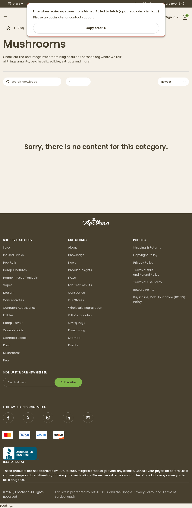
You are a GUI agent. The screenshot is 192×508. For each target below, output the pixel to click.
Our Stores (76, 300)
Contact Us (76, 293)
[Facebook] (8, 417)
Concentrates (13, 300)
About (72, 247)
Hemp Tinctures (15, 270)
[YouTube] (88, 417)
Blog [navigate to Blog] (21, 28)
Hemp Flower (13, 323)
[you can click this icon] (185, 17)
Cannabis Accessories (19, 308)
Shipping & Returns (147, 247)
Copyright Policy (145, 255)
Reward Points (143, 289)
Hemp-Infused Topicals (20, 277)
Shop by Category (17, 240)
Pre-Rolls (10, 262)
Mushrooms (11, 353)
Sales (7, 247)
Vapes (7, 285)
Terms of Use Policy (147, 282)
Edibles (8, 315)
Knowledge (76, 255)
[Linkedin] (68, 417)
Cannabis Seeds (15, 338)
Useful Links (77, 240)
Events (73, 345)
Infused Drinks (13, 255)
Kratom (8, 293)
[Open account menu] (169, 17)
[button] (15, 4)
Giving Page (76, 323)
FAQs (72, 277)
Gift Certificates (80, 315)
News (72, 262)
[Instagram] (48, 417)
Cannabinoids (13, 330)
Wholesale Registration (85, 308)
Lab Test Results (80, 285)
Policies (139, 240)
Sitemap (74, 338)
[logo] (96, 222)
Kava (6, 345)
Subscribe (68, 382)
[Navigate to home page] (8, 28)
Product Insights (80, 270)
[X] (28, 417)
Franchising (76, 330)
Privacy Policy (143, 262)
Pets (6, 360)
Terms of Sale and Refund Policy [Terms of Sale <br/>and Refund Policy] (146, 272)
